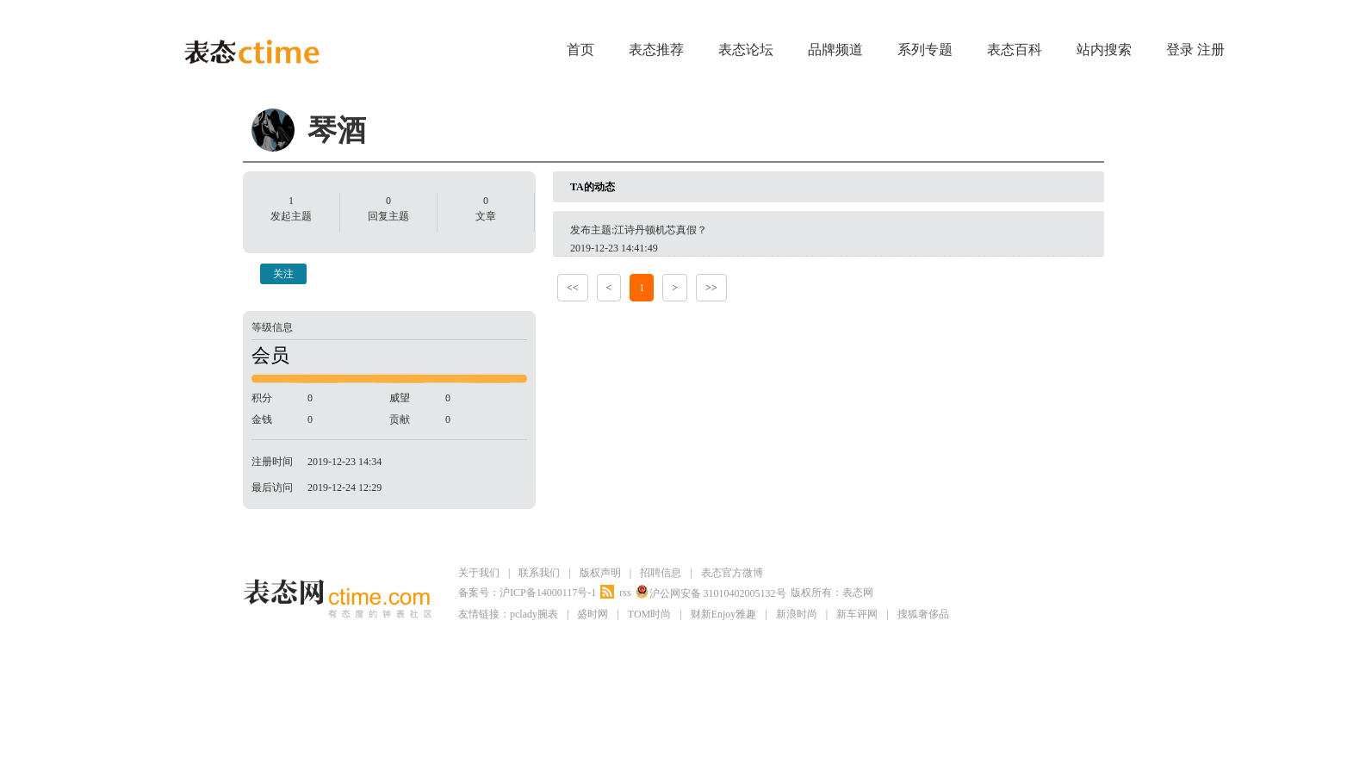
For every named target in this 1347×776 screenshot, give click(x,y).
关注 (283, 274)
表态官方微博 (732, 573)
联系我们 (539, 573)
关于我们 (479, 573)
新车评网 (857, 614)
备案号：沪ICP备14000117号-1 (527, 593)
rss (624, 593)
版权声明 (600, 573)
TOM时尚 (649, 614)
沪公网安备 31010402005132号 (711, 592)
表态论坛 (745, 49)
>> (711, 288)
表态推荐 (656, 49)
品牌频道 (835, 49)
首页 (580, 49)
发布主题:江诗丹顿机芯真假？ (638, 230)
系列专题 (925, 49)
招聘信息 (660, 573)
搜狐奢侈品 (923, 614)
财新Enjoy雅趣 (724, 614)
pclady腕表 (534, 614)
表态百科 (1014, 49)
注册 (1211, 49)
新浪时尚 (796, 614)
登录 (1180, 49)
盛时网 (592, 614)
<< (573, 288)
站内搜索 (1104, 49)
